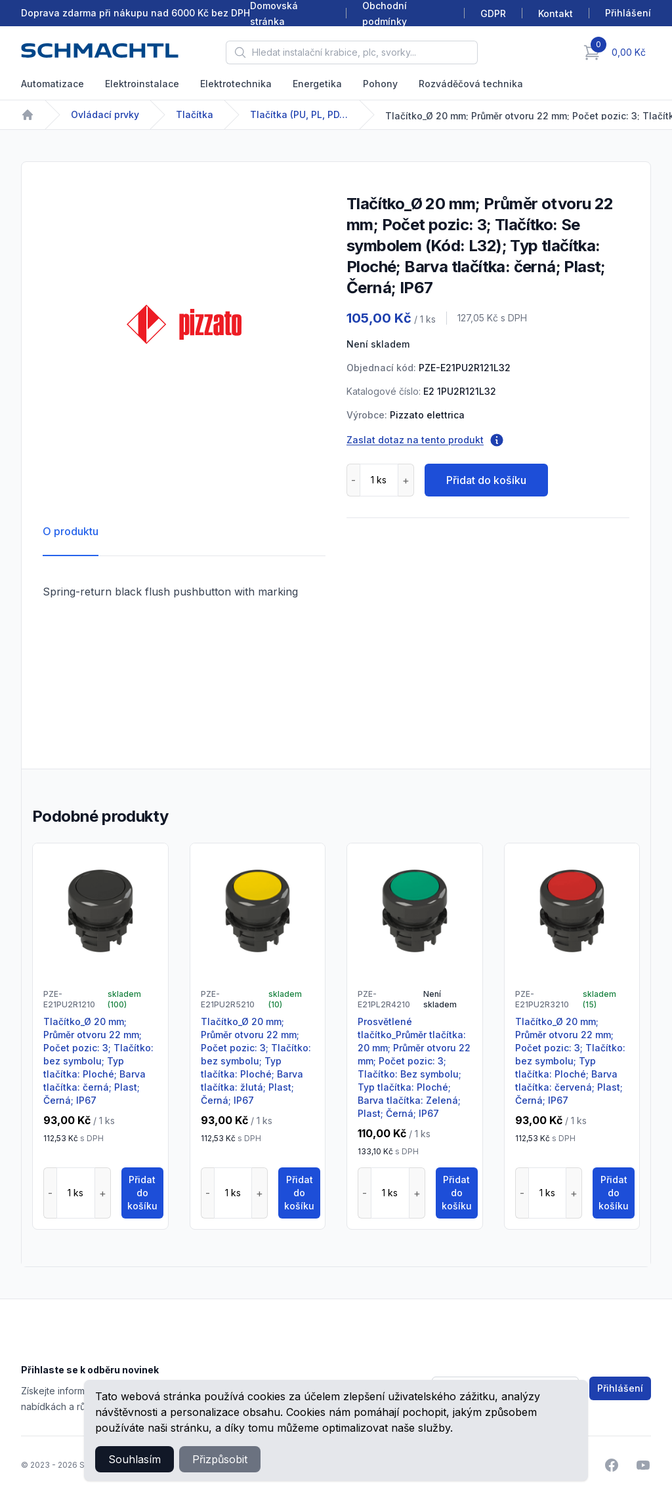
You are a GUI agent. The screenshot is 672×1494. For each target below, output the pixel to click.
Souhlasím (134, 1459)
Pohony (380, 83)
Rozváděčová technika (471, 83)
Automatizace (52, 83)
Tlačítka (194, 114)
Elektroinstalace (142, 83)
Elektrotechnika (236, 83)
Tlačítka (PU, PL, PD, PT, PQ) (299, 114)
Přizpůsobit (219, 1459)
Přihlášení (620, 1388)
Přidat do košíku (486, 480)
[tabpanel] (184, 324)
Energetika (317, 83)
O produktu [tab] (70, 531)
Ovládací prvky (105, 114)
